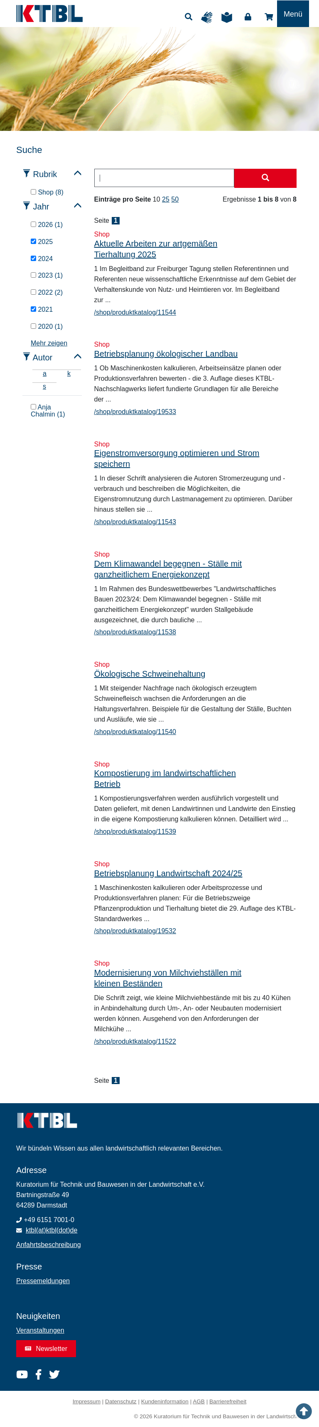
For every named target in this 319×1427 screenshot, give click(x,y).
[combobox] (164, 178)
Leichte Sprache (229, 17)
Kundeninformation (165, 1401)
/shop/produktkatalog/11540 (135, 731)
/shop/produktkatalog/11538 (135, 632)
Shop (268, 17)
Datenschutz (121, 1401)
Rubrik (45, 174)
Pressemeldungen (43, 1280)
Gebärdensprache (209, 17)
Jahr (41, 206)
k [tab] (69, 373)
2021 (42, 309)
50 (175, 199)
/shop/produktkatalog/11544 (135, 312)
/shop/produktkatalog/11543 (135, 521)
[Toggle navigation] (293, 13)
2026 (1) (47, 224)
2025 (42, 241)
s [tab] (44, 386)
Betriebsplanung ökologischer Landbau (166, 353)
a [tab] (45, 373)
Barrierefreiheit (227, 1401)
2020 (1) (47, 326)
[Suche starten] (265, 178)
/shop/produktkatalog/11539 (135, 831)
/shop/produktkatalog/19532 (135, 930)
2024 (42, 258)
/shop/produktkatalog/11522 (135, 1041)
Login (247, 17)
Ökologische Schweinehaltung (150, 673)
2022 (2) (47, 292)
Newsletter (46, 1349)
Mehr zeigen (49, 343)
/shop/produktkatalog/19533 (135, 411)
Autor (42, 357)
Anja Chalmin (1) (48, 411)
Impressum (87, 1401)
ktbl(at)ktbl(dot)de (52, 1230)
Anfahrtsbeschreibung (48, 1244)
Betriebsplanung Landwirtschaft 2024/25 (168, 873)
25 (165, 199)
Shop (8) (47, 192)
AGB (199, 1401)
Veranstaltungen (40, 1330)
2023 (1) (47, 275)
